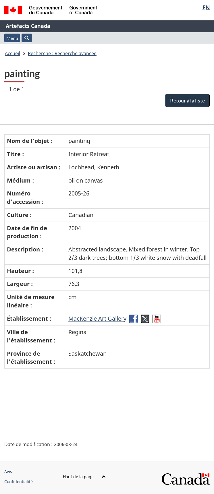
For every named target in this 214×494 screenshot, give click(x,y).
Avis (8, 471)
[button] (27, 38)
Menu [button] (12, 38)
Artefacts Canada (28, 25)
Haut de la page (84, 476)
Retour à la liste (187, 100)
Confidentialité (18, 481)
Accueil (12, 53)
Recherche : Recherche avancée (62, 53)
